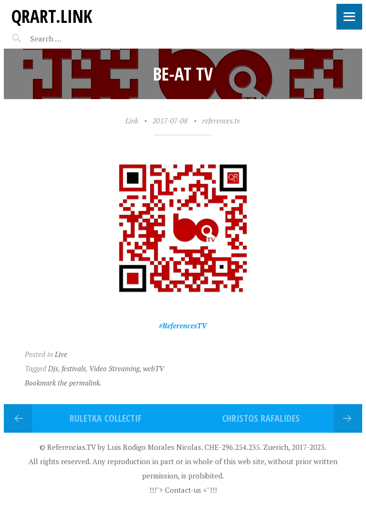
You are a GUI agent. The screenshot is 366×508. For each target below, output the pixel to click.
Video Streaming (114, 368)
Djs (53, 368)
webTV (153, 368)
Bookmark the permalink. (63, 382)
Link (131, 120)
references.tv (221, 120)
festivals (73, 368)
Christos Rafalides (261, 418)
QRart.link (51, 16)
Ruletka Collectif (106, 418)
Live (61, 354)
